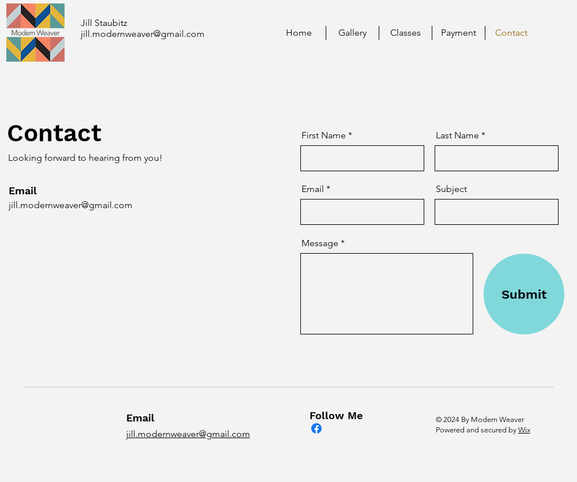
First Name (323, 135)
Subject (451, 189)
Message (319, 243)
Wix (524, 429)
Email (312, 189)
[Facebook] (316, 428)
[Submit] (524, 294)
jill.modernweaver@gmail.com (143, 33)
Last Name (457, 135)
